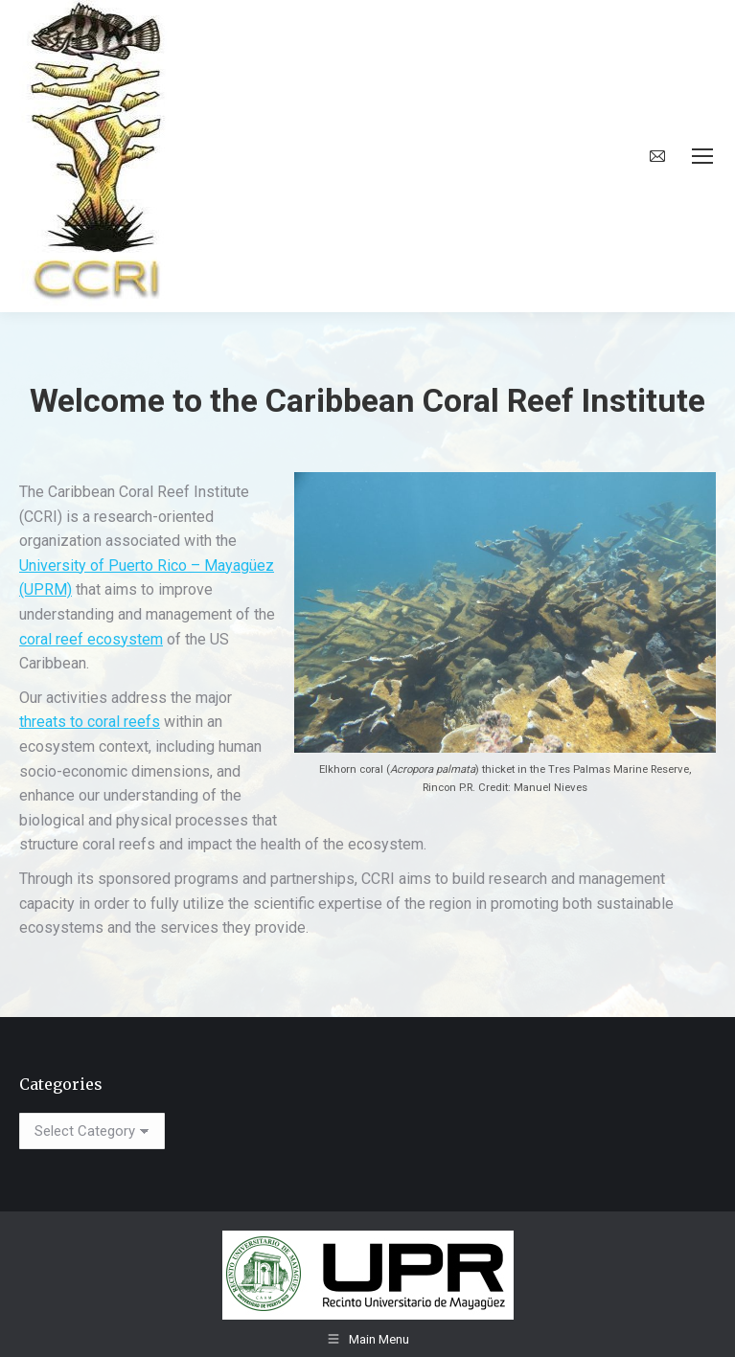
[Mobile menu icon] (702, 156)
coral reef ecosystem (91, 639)
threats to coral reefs (89, 721)
